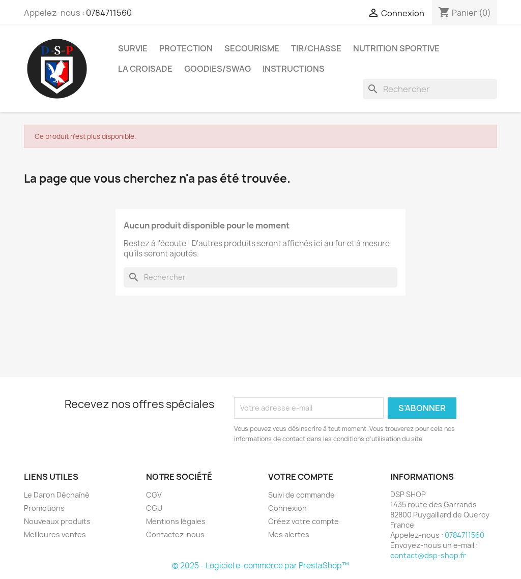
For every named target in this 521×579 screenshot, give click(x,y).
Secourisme (251, 48)
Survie (133, 48)
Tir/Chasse (316, 48)
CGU (154, 508)
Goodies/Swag (217, 68)
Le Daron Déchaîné (57, 495)
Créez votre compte (303, 521)
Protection (186, 48)
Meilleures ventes (55, 534)
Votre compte (300, 476)
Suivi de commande (301, 495)
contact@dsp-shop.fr (428, 555)
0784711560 (109, 12)
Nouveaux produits (57, 521)
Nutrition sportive (396, 48)
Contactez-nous (175, 534)
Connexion (287, 508)
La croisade (145, 68)
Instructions (294, 68)
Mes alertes (288, 534)
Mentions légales (176, 521)
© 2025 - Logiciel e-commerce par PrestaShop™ (260, 565)
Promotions (44, 508)
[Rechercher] (430, 89)
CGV (154, 495)
